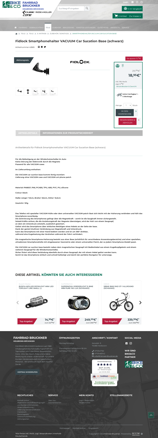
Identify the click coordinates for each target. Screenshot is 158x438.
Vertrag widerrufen (27, 369)
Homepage (65, 425)
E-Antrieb (41, 34)
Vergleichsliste (84, 400)
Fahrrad (23, 28)
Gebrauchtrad (36, 28)
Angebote (115, 28)
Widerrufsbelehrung (25, 404)
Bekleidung (68, 28)
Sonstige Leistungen (85, 28)
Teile (48, 28)
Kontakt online (23, 398)
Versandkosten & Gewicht (126, 86)
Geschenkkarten (54, 400)
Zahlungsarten (23, 416)
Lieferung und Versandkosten (29, 407)
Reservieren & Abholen (126, 118)
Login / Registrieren (86, 398)
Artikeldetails (27, 130)
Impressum (21, 409)
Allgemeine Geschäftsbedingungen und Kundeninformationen (31, 401)
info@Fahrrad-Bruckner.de (105, 353)
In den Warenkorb (126, 111)
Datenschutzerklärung (26, 414)
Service (125, 28)
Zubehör (56, 28)
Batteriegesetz (23, 412)
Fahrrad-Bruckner (112, 431)
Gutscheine (103, 28)
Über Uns (52, 398)
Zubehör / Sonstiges (59, 34)
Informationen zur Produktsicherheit (68, 130)
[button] (140, 300)
